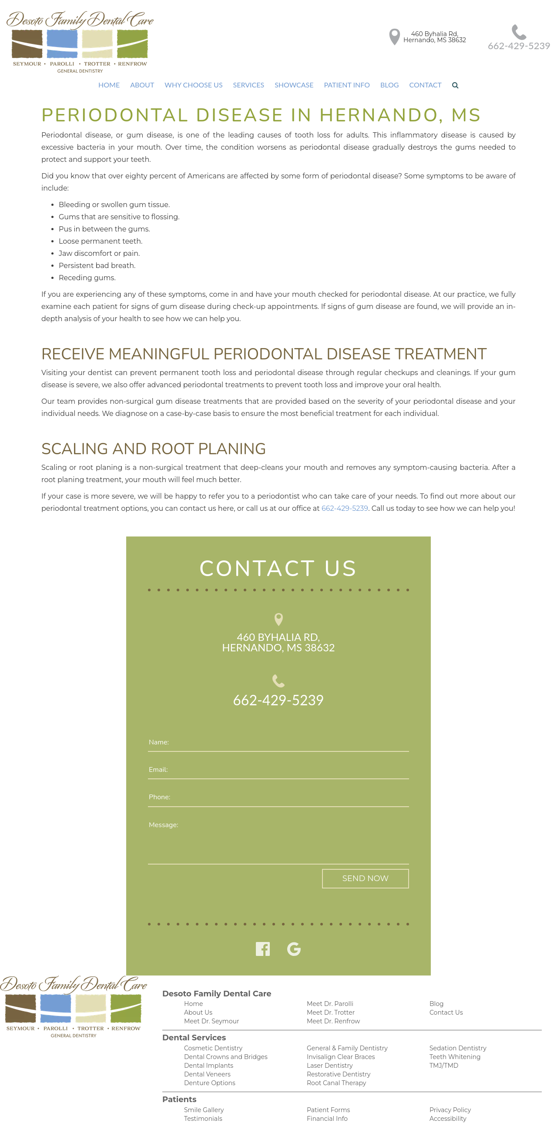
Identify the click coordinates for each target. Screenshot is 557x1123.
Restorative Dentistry (336, 1042)
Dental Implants (206, 1033)
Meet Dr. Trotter (330, 978)
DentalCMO (422, 1107)
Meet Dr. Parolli (329, 969)
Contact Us (444, 978)
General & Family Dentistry (345, 1014)
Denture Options (208, 1051)
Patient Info (344, 85)
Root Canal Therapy (334, 1051)
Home (112, 85)
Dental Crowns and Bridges (222, 1023)
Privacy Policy (448, 1078)
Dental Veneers (205, 1042)
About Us (197, 978)
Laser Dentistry (328, 1033)
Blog (386, 85)
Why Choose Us (195, 85)
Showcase (292, 85)
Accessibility (446, 1087)
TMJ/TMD (442, 1033)
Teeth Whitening (452, 1023)
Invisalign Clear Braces (338, 1023)
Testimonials (202, 1087)
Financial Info (326, 1087)
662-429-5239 (520, 45)
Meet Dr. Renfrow (332, 987)
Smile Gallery (202, 1078)
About (144, 85)
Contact (422, 85)
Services (248, 85)
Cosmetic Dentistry (211, 1014)
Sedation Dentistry (455, 1014)
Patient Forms (326, 1078)
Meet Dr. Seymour (209, 987)
